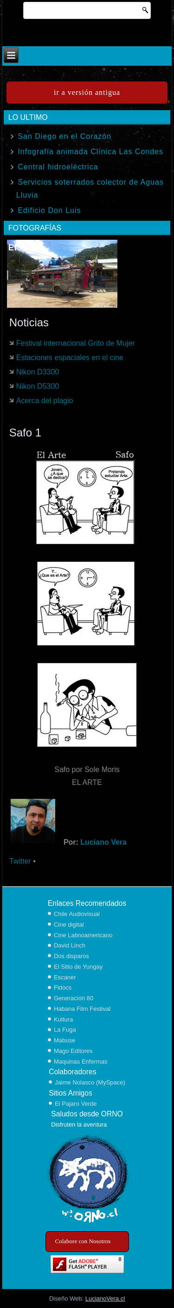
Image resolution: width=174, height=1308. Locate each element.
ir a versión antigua (87, 92)
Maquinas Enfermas (81, 1061)
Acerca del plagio (44, 401)
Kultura (63, 1019)
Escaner (65, 977)
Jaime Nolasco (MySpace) (90, 1082)
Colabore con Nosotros (83, 1241)
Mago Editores (73, 1050)
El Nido (24, 247)
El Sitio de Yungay (78, 966)
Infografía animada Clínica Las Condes (90, 152)
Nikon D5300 (37, 386)
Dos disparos (71, 956)
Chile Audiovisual (77, 913)
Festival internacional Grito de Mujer (75, 343)
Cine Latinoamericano (83, 935)
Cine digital (69, 924)
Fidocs (62, 987)
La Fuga (65, 1029)
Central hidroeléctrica (58, 167)
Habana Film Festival (82, 1008)
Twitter (20, 861)
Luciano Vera (103, 842)
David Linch (69, 945)
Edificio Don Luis (49, 210)
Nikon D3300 (37, 372)
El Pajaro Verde (76, 1103)
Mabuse (64, 1040)
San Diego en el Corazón (64, 136)
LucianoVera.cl (105, 1298)
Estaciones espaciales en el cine (69, 357)
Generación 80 (73, 998)
